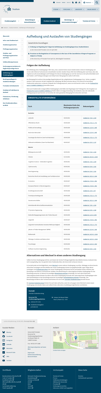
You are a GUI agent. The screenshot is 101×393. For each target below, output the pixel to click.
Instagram (9, 340)
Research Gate (11, 352)
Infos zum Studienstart (10, 40)
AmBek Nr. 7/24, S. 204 (89, 118)
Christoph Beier (28, 321)
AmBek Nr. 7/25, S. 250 (89, 205)
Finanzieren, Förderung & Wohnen (10, 98)
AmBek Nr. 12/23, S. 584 (90, 244)
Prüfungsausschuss (42, 269)
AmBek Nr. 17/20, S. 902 (90, 181)
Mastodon (9, 348)
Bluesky (9, 332)
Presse (55, 378)
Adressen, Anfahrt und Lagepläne (63, 388)
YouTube (9, 360)
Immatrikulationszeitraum (71, 277)
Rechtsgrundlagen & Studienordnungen (9, 80)
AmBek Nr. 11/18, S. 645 (90, 128)
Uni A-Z (69, 2)
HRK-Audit (5, 382)
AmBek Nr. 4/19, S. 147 (89, 142)
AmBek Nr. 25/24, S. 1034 (90, 157)
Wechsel (54, 265)
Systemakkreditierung (9, 386)
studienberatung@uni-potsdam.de (37, 306)
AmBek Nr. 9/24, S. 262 (89, 166)
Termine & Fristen (58, 376)
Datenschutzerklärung (34, 354)
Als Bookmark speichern (85, 378)
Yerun (29, 386)
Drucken (80, 376)
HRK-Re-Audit (15, 382)
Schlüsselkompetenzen (10, 62)
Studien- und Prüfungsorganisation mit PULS (10, 55)
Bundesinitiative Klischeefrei (10, 376)
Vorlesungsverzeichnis (60, 386)
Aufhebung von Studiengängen (27, 27)
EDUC (29, 384)
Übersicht (6, 36)
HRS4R (4, 384)
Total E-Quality (6, 388)
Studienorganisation (10, 45)
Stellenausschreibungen (60, 380)
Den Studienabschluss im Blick (10, 104)
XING (8, 356)
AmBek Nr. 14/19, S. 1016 (90, 234)
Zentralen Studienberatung (73, 279)
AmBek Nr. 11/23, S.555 (90, 215)
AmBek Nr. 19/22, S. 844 (90, 176)
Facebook (9, 336)
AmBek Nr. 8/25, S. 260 (89, 210)
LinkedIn (9, 344)
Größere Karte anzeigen (59, 350)
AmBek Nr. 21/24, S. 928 (90, 229)
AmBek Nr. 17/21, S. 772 (90, 123)
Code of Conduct (7, 378)
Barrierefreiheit (32, 356)
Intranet (58, 2)
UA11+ (29, 388)
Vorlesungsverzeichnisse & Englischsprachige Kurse (11, 67)
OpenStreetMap (89, 348)
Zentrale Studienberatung (36, 283)
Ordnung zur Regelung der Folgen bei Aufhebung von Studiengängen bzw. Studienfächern (59, 47)
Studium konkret (13, 27)
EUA (29, 382)
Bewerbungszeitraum (61, 273)
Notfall (63, 2)
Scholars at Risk (32, 380)
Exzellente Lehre (7, 380)
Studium (16, 9)
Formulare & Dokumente (11, 86)
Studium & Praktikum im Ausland (11, 91)
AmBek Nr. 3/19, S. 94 (89, 191)
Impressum (31, 352)
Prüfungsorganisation (10, 49)
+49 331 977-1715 (36, 302)
